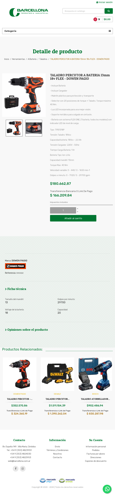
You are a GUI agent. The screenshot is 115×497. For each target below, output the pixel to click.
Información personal (96, 446)
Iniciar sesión (104, 2)
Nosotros (57, 454)
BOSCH (95, 394)
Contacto (57, 457)
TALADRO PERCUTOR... (57, 398)
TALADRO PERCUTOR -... (19, 398)
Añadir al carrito (73, 218)
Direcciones (95, 457)
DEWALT (57, 394)
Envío (57, 446)
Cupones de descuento (95, 461)
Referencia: (10, 273)
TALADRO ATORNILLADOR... (95, 398)
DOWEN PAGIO (19, 260)
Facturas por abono (96, 454)
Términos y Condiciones (57, 450)
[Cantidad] (63, 210)
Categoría (10, 31)
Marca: (8, 261)
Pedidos (96, 450)
